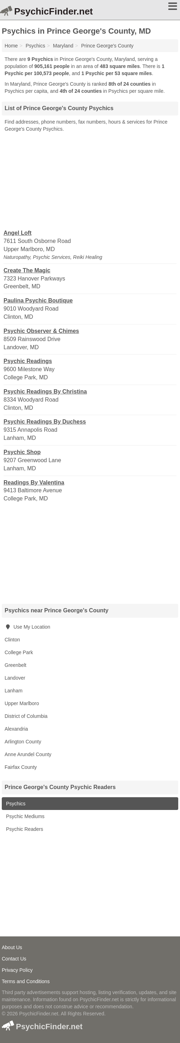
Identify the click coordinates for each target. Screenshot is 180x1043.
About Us (12, 947)
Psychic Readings (28, 361)
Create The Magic (27, 270)
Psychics (15, 803)
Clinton (12, 639)
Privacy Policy (17, 970)
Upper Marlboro (22, 703)
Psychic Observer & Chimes (41, 331)
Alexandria (16, 729)
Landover (15, 678)
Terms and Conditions (26, 981)
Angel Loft (17, 233)
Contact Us (14, 959)
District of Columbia (26, 716)
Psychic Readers (24, 829)
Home (11, 46)
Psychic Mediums (25, 816)
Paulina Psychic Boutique (38, 300)
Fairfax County (21, 767)
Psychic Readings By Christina (45, 392)
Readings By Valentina (34, 483)
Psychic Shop (22, 452)
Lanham (14, 690)
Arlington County (23, 741)
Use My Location (27, 627)
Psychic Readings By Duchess (45, 422)
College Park (19, 652)
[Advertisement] (90, 180)
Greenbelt (15, 665)
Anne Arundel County (28, 754)
